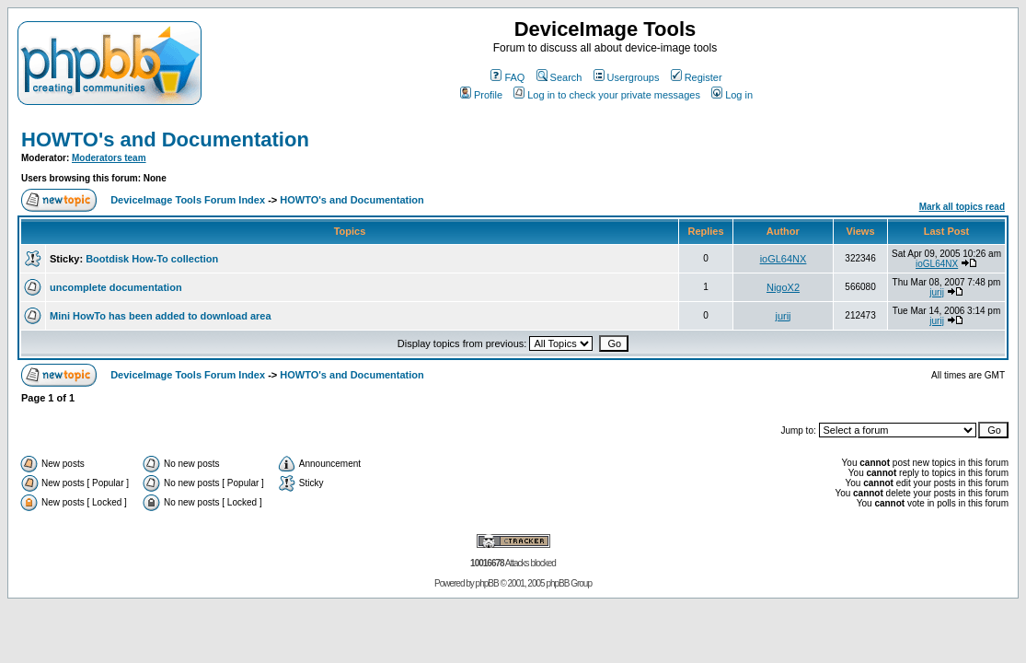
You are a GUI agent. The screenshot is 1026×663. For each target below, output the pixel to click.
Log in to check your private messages (606, 94)
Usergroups (627, 77)
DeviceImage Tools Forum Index (187, 199)
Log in (732, 94)
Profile (481, 94)
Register (696, 77)
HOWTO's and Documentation (165, 139)
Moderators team (109, 158)
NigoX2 (783, 287)
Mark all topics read (962, 207)
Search (559, 77)
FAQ (507, 77)
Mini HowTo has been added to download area (160, 315)
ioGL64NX (783, 258)
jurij (936, 292)
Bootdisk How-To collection (152, 258)
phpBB (487, 583)
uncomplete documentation (116, 287)
